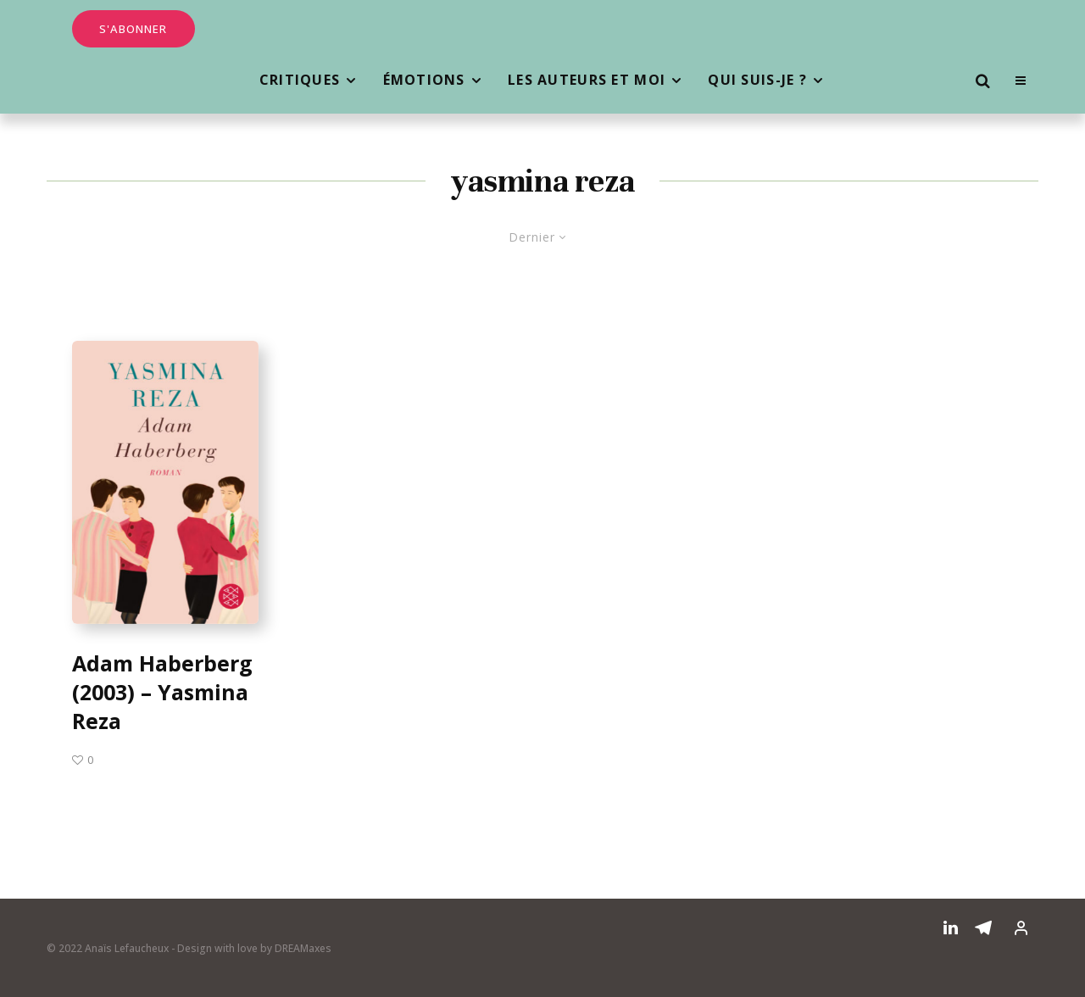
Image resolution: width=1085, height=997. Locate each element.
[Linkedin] (950, 927)
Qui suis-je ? (757, 79)
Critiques (300, 79)
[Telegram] (983, 927)
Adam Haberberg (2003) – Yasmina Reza (162, 692)
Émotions (424, 79)
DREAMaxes (303, 948)
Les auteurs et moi (586, 79)
